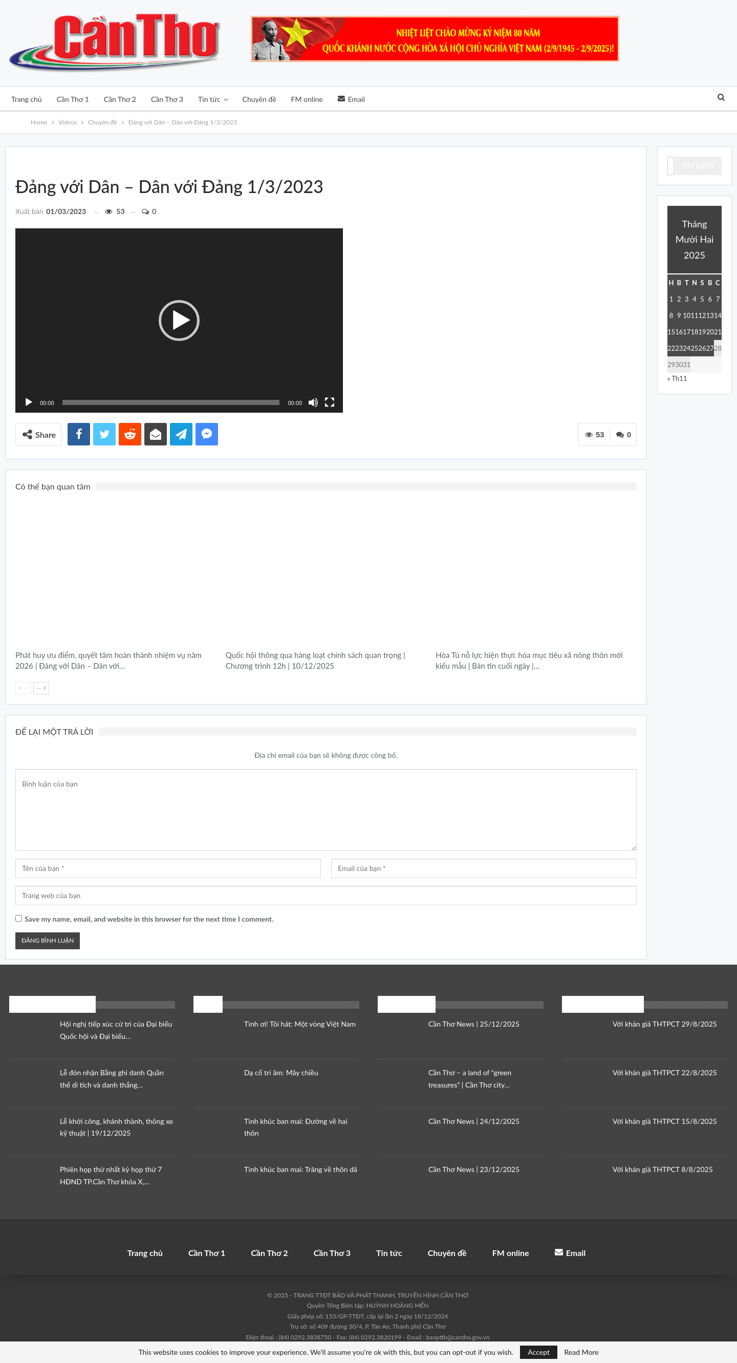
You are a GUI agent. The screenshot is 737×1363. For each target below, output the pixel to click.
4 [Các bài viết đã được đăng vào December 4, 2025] (694, 299)
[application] (179, 320)
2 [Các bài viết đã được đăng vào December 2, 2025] (679, 299)
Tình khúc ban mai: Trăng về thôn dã (300, 1169)
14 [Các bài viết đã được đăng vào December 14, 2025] (718, 315)
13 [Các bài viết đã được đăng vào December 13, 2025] (710, 315)
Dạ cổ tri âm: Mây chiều (281, 1072)
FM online (307, 99)
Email (351, 99)
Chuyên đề (259, 99)
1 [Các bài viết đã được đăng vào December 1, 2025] (671, 299)
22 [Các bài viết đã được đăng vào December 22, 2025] (671, 348)
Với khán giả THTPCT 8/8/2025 (663, 1169)
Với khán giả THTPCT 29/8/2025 (665, 1023)
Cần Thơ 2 (120, 99)
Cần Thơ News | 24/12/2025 (473, 1121)
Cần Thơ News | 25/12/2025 (473, 1023)
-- (23, 688)
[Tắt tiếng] (313, 402)
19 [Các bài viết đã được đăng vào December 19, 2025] (702, 332)
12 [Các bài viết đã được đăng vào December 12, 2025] (702, 315)
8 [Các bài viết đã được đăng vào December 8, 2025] (671, 315)
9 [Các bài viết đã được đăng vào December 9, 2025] (679, 315)
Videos (27, 161)
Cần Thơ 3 (167, 99)
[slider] (171, 402)
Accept (539, 1352)
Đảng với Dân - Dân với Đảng (36, 161)
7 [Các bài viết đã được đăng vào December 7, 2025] (718, 299)
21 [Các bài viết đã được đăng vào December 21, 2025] (718, 332)
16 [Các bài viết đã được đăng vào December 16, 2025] (679, 332)
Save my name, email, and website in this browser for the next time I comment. (149, 918)
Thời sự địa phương (229, 508)
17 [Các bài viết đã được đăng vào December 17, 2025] (686, 332)
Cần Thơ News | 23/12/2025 (473, 1169)
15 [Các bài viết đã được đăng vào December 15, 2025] (671, 332)
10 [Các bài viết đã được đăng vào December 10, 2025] (686, 315)
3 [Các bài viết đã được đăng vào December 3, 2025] (687, 299)
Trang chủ (26, 99)
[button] (179, 320)
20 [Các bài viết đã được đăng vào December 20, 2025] (710, 332)
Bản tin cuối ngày (439, 508)
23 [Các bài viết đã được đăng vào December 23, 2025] (679, 348)
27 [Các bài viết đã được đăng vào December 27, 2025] (710, 348)
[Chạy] (29, 402)
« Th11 (677, 378)
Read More (582, 1352)
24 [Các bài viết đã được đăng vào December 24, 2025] (686, 348)
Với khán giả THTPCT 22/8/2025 (665, 1072)
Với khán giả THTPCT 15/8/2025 (665, 1121)
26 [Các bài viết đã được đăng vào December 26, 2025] (702, 348)
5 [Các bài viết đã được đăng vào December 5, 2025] (702, 299)
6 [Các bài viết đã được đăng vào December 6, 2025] (710, 299)
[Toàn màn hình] (329, 402)
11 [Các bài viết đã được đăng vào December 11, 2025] (694, 315)
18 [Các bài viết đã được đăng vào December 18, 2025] (694, 332)
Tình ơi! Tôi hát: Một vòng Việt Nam (300, 1023)
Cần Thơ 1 (73, 99)
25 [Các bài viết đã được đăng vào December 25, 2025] (694, 348)
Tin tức (209, 99)
